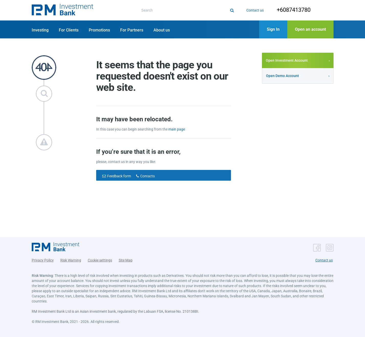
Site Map (125, 260)
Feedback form (119, 176)
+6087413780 (294, 10)
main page (176, 129)
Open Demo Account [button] (282, 76)
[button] (62, 10)
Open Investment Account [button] (287, 60)
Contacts (147, 176)
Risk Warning (70, 260)
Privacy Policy (43, 260)
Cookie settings (100, 260)
